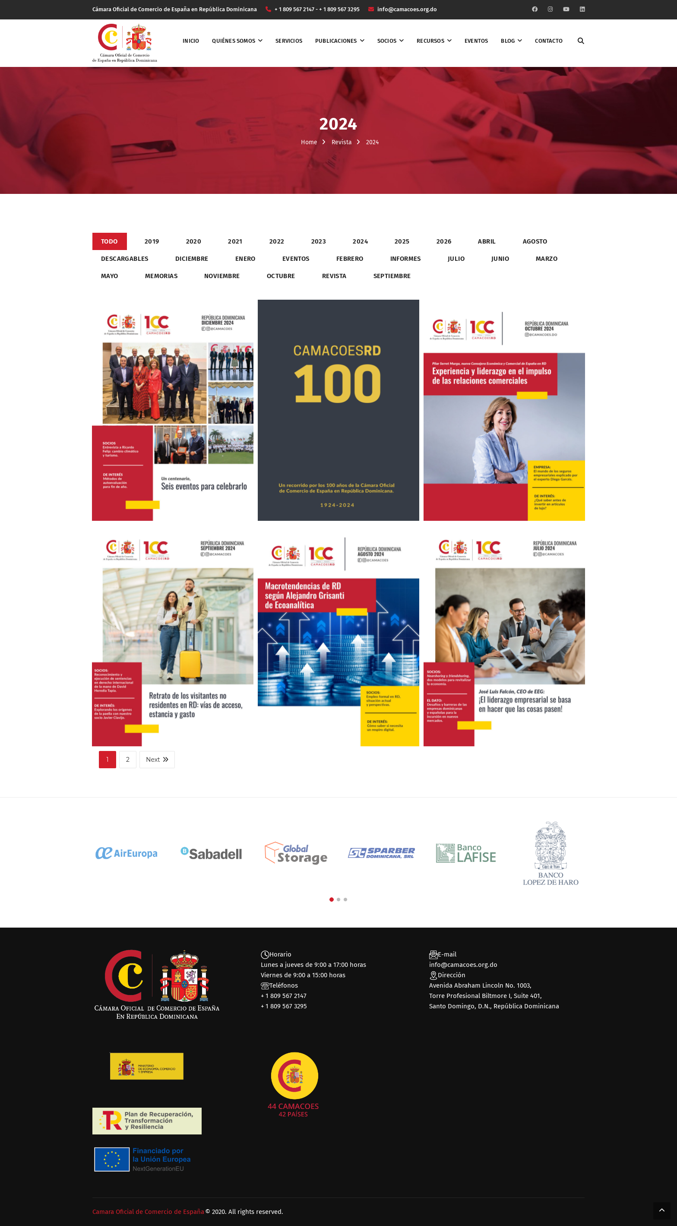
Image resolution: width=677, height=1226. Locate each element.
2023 (318, 241)
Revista (342, 142)
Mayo (109, 276)
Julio (456, 259)
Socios (386, 41)
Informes (405, 259)
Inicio (191, 41)
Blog (508, 41)
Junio (500, 259)
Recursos (430, 41)
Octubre (281, 276)
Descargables (125, 259)
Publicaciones (336, 41)
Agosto (535, 241)
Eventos (476, 41)
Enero (245, 259)
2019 (152, 241)
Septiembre (392, 276)
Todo (109, 241)
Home (309, 142)
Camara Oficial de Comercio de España (148, 1212)
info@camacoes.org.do (463, 965)
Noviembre (222, 276)
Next (157, 759)
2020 (194, 241)
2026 (444, 241)
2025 (402, 241)
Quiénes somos (233, 41)
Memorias (161, 276)
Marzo (546, 259)
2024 (360, 241)
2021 (235, 241)
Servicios (288, 41)
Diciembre (192, 259)
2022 (277, 241)
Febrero (350, 259)
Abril (487, 241)
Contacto (549, 41)
